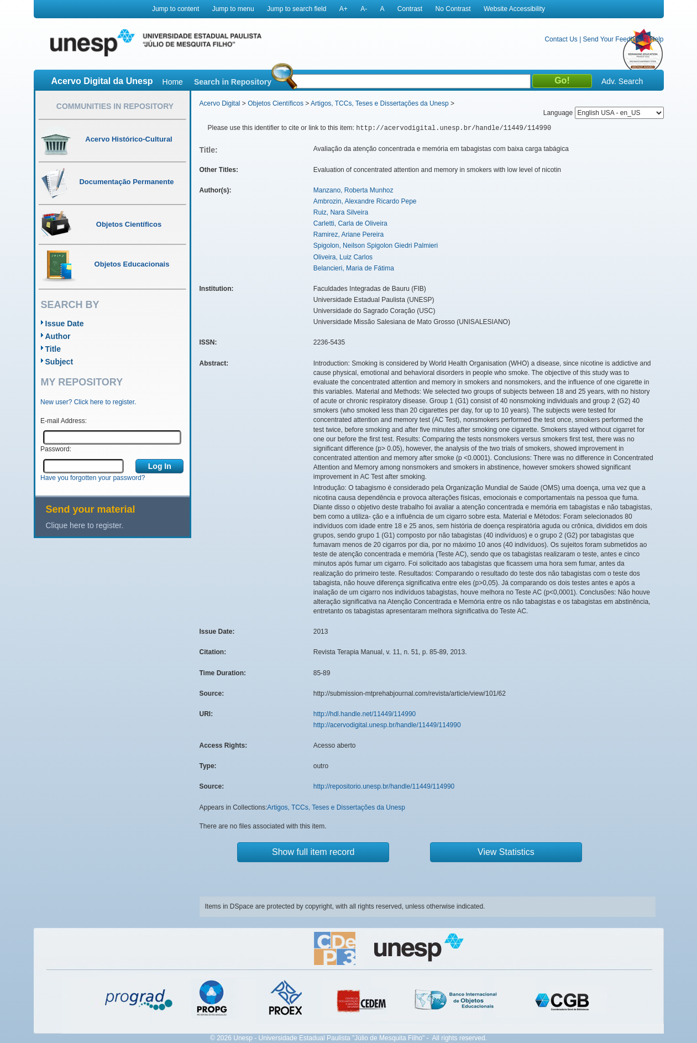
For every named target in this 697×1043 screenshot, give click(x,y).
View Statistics (506, 852)
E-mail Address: (63, 421)
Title (53, 349)
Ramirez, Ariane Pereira (348, 234)
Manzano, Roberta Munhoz (353, 190)
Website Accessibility (514, 9)
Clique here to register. (85, 525)
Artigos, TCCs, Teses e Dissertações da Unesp (380, 103)
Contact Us (560, 39)
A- (363, 9)
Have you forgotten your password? (92, 478)
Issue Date (64, 323)
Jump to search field (296, 9)
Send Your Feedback (613, 39)
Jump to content (175, 9)
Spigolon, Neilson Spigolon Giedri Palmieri (375, 245)
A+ (343, 9)
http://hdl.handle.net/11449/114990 (364, 714)
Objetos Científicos (275, 103)
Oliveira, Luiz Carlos (343, 257)
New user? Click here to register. (88, 402)
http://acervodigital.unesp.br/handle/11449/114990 (387, 725)
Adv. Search (622, 81)
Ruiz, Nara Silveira (340, 212)
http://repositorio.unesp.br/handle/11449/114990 (384, 786)
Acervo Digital (220, 103)
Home (173, 81)
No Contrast (453, 9)
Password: (55, 449)
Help (657, 39)
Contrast (409, 9)
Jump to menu (233, 9)
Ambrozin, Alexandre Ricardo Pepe (365, 201)
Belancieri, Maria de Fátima (353, 268)
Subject (59, 361)
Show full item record (313, 852)
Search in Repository (232, 81)
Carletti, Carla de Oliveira (350, 223)
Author (58, 336)
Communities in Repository (115, 106)
